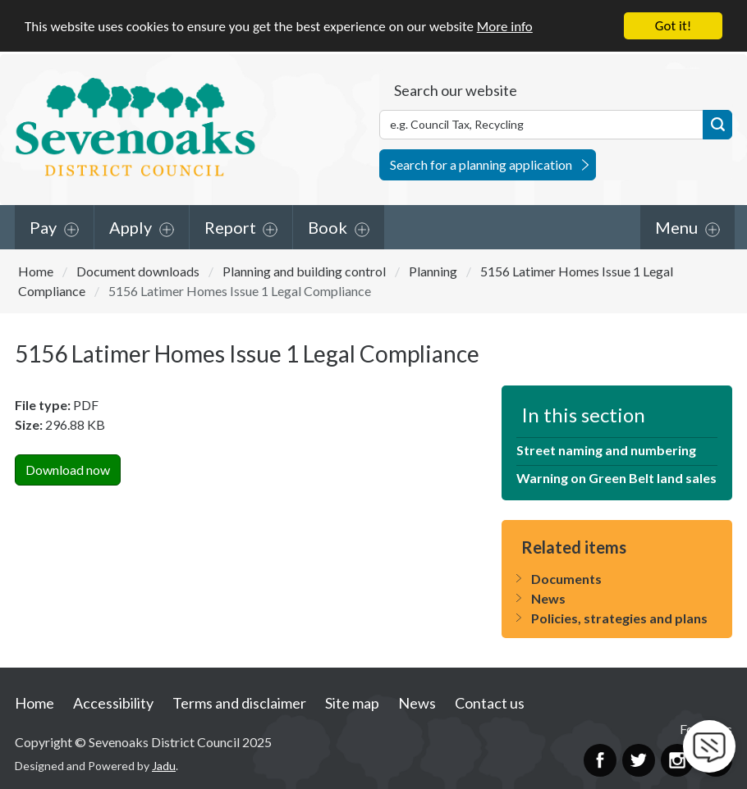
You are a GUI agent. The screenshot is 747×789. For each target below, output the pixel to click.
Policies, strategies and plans (619, 618)
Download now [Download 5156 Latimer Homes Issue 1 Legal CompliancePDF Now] (67, 469)
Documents (566, 578)
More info (505, 25)
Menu (676, 226)
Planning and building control (304, 270)
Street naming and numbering (606, 450)
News (548, 598)
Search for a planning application (481, 163)
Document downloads (137, 270)
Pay (43, 226)
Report (230, 226)
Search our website (455, 89)
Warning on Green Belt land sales (616, 478)
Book (327, 226)
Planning (433, 270)
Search (717, 124)
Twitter (638, 759)
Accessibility (113, 702)
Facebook (600, 759)
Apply (130, 226)
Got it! (673, 25)
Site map (352, 702)
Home (35, 270)
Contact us (490, 702)
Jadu (164, 766)
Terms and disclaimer (239, 702)
